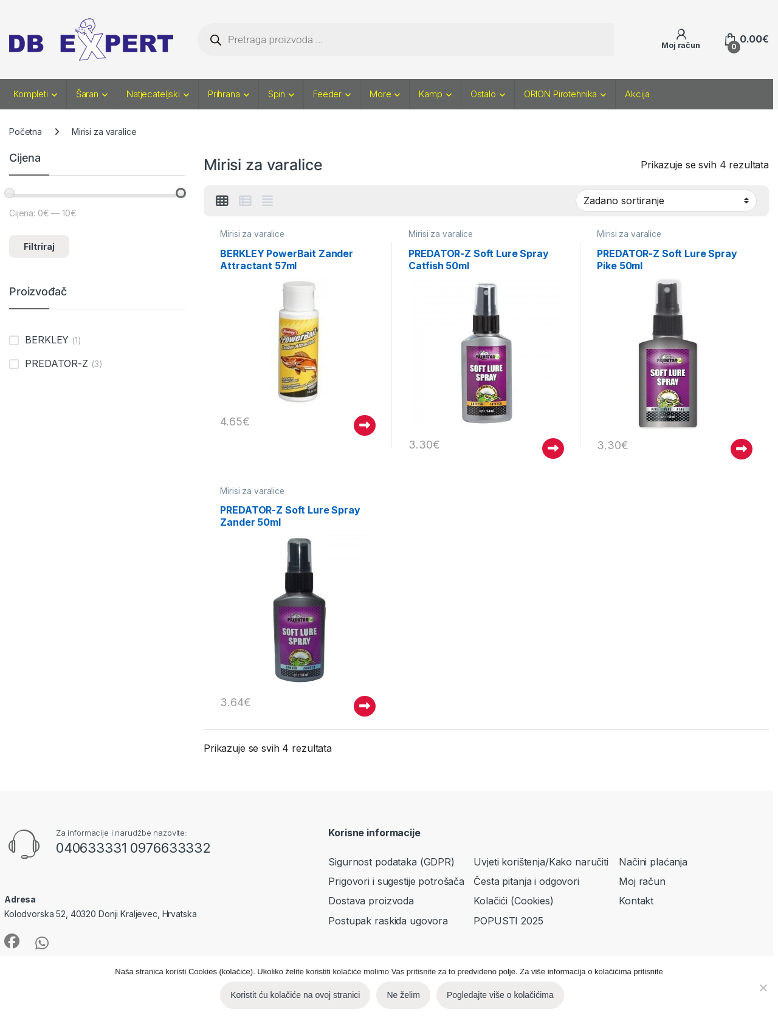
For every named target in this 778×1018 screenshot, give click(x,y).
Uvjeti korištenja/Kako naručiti (540, 862)
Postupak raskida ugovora (388, 921)
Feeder (327, 94)
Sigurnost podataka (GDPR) (391, 862)
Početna (25, 131)
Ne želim (403, 995)
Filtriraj (39, 246)
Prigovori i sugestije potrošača (396, 881)
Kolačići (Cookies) (513, 901)
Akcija (637, 94)
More (380, 94)
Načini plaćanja (653, 862)
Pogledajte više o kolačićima (500, 995)
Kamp (430, 94)
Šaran (87, 94)
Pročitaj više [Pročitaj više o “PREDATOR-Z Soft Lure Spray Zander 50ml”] (365, 706)
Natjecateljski (153, 94)
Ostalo (483, 94)
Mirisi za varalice (252, 234)
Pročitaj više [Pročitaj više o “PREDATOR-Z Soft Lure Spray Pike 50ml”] (741, 449)
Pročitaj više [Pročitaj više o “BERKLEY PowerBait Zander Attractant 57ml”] (365, 425)
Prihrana (224, 94)
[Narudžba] (666, 201)
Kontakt (636, 901)
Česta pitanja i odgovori (526, 881)
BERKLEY (47, 340)
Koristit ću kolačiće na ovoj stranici (295, 995)
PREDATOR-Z (56, 363)
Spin (276, 94)
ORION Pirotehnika (560, 94)
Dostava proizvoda (371, 901)
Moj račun (642, 881)
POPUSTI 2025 (508, 921)
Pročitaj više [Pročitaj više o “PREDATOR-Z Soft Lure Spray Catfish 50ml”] (553, 448)
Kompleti (30, 94)
